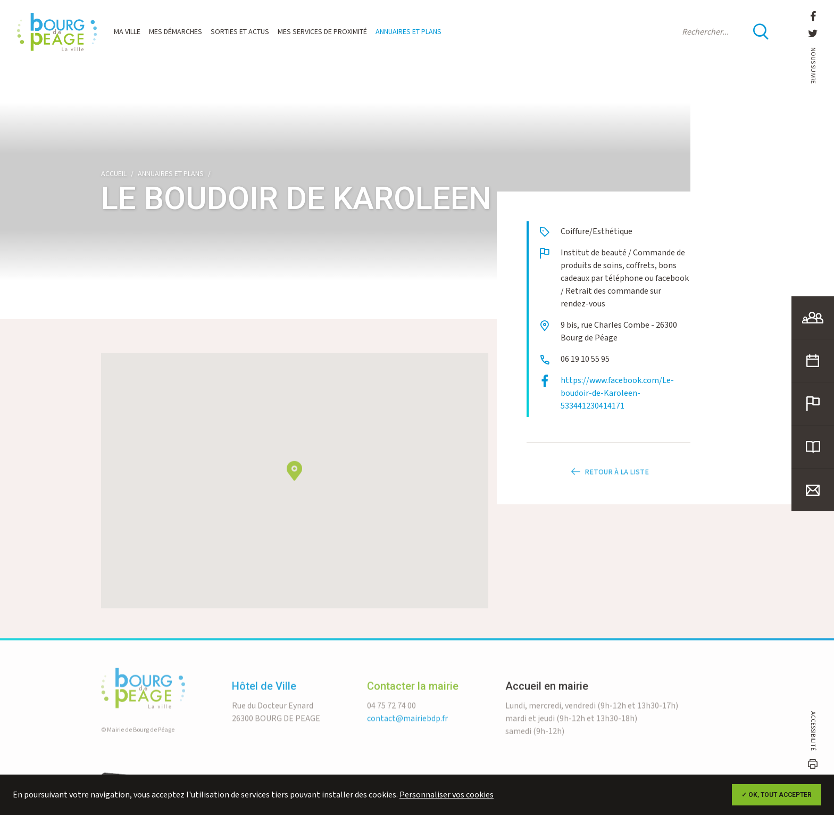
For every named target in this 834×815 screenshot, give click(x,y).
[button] (294, 492)
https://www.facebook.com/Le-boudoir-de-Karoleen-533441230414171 (617, 393)
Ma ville (127, 32)
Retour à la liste (608, 493)
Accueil (114, 174)
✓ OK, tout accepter (776, 795)
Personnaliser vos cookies (446, 795)
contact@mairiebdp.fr (407, 739)
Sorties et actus (240, 32)
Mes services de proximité (322, 32)
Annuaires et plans (408, 32)
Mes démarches (175, 32)
